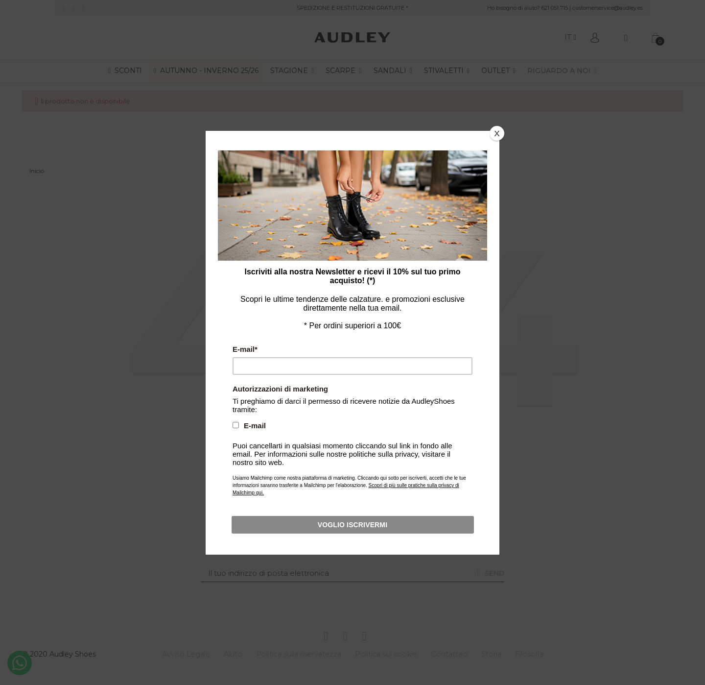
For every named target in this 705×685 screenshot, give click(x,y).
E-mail (267, 347)
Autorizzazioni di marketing (295, 379)
